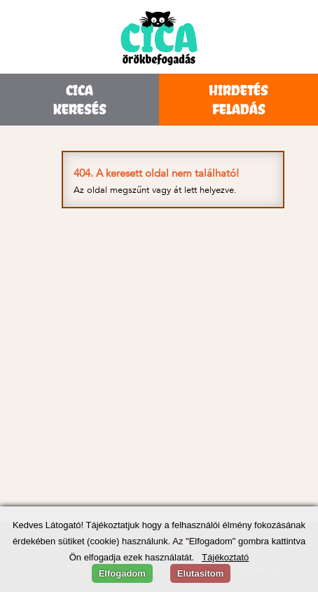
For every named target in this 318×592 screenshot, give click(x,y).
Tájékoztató (225, 557)
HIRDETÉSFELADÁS (238, 99)
